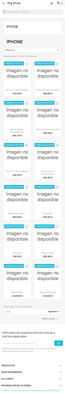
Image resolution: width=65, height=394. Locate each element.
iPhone (12, 26)
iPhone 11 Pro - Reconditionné (47, 172)
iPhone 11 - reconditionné (17, 171)
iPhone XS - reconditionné (48, 90)
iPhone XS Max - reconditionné (17, 130)
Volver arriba (50, 319)
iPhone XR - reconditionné (48, 129)
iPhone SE (47, 213)
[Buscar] (32, 11)
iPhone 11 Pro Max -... (17, 213)
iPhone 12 (17, 253)
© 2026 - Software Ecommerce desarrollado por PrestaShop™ (31, 390)
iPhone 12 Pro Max (48, 292)
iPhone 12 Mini (47, 253)
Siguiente (54, 311)
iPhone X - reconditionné (17, 90)
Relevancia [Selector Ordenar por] (32, 50)
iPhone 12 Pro (17, 292)
